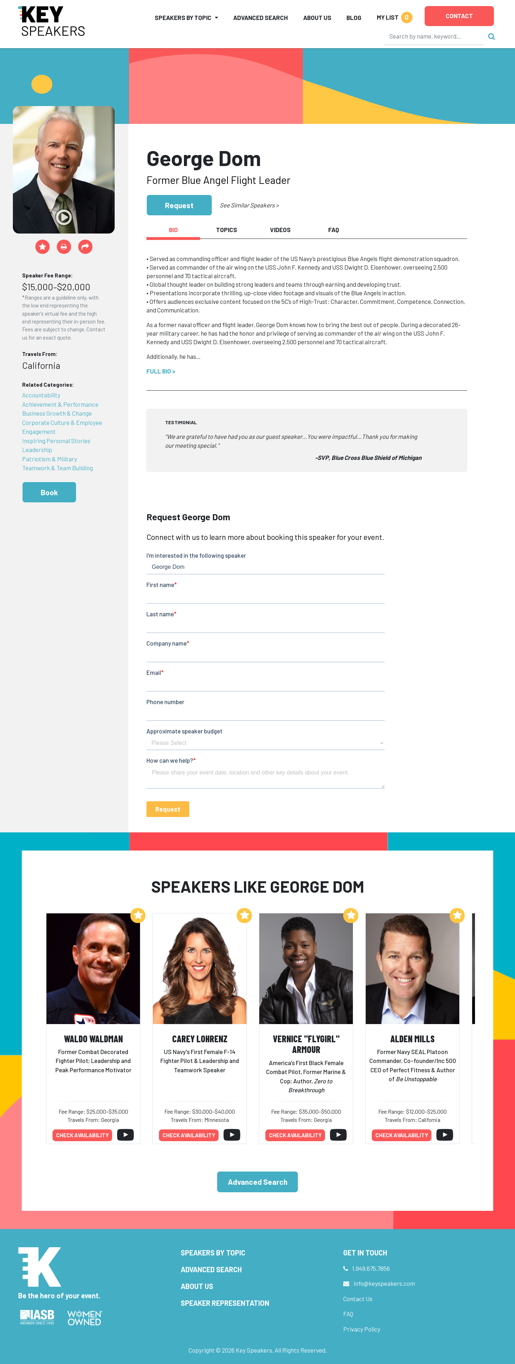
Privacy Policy (361, 1329)
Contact (459, 15)
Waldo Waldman (93, 1038)
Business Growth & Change (57, 413)
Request (179, 205)
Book (49, 492)
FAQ (348, 1313)
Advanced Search (260, 17)
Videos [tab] (280, 229)
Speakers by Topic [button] (183, 17)
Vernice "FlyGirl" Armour (306, 1044)
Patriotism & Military (49, 458)
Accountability (41, 394)
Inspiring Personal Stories (56, 440)
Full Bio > (160, 371)
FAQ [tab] (333, 229)
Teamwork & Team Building (57, 467)
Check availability (82, 1135)
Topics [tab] (226, 229)
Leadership (37, 449)
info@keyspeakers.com (384, 1283)
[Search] (434, 36)
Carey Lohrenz (200, 1038)
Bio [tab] (173, 229)
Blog (353, 17)
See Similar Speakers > (249, 205)
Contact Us (357, 1298)
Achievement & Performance (60, 404)
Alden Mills (412, 1038)
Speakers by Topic (213, 1252)
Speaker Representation (225, 1303)
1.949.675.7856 (371, 1268)
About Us (317, 17)
